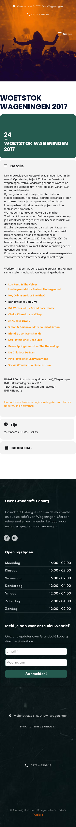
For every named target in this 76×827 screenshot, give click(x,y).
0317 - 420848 (40, 14)
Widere (38, 815)
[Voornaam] (36, 662)
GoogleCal (21, 448)
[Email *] (36, 651)
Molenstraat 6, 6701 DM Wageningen (40, 6)
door (26, 295)
